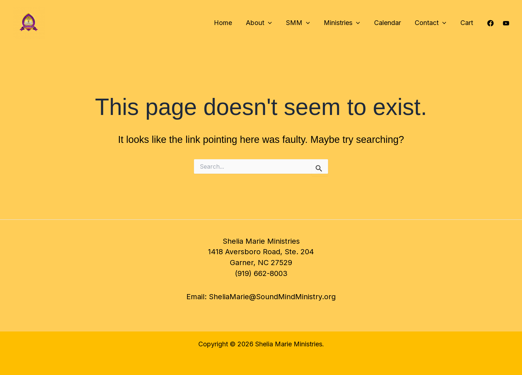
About (264, 23)
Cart (467, 22)
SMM (302, 23)
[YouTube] (506, 23)
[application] (273, 23)
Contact (432, 23)
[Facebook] (490, 23)
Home (229, 22)
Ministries (345, 23)
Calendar (389, 22)
